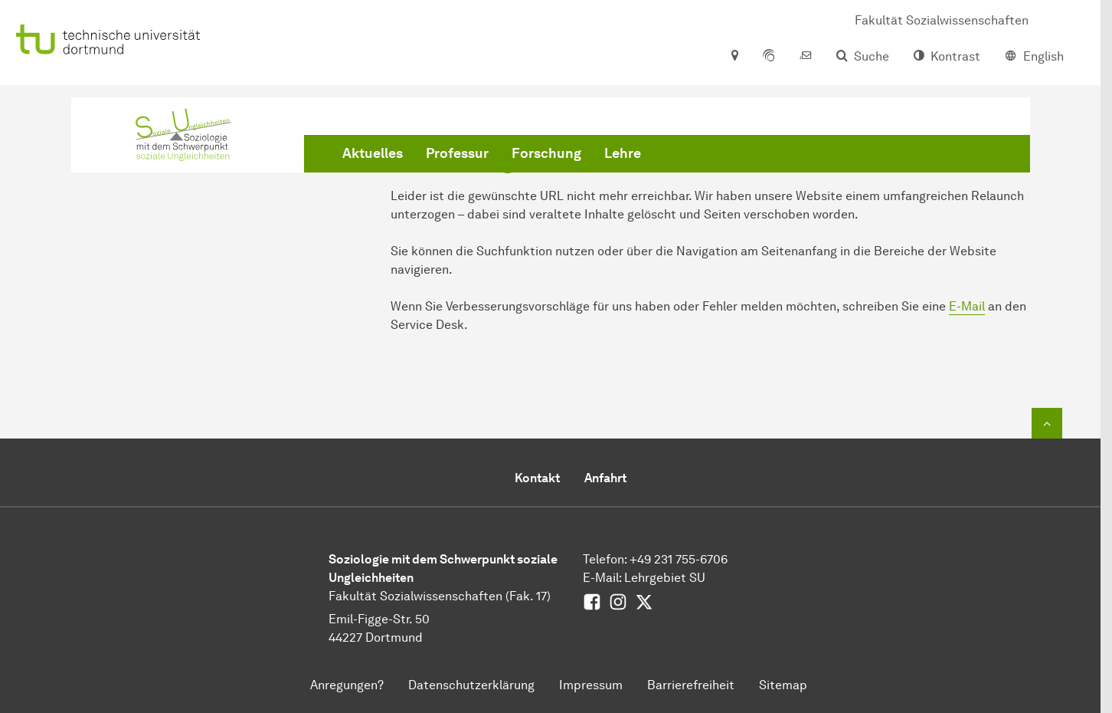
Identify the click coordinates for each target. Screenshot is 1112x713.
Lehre (622, 153)
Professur (457, 153)
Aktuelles (372, 153)
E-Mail (967, 306)
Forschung (546, 153)
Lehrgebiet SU (664, 577)
